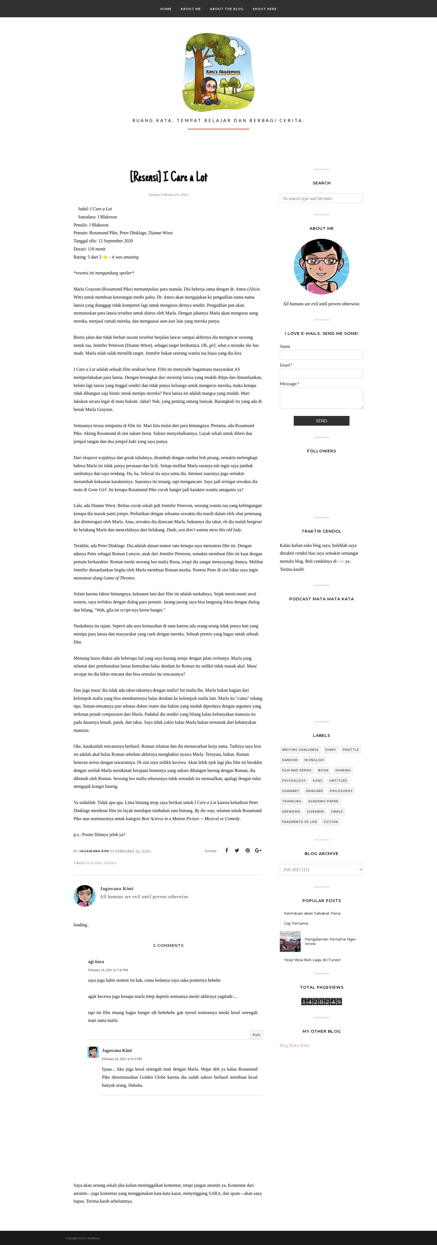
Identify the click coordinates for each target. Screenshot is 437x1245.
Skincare (314, 791)
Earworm (291, 811)
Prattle (351, 750)
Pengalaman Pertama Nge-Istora (331, 941)
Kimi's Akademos (89, 1238)
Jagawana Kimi (117, 1050)
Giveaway (315, 811)
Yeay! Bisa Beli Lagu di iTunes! (312, 959)
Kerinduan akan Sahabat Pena (312, 913)
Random (290, 760)
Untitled (338, 781)
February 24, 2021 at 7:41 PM (108, 970)
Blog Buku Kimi (295, 1045)
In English (314, 760)
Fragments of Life (299, 822)
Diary (330, 750)
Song (318, 781)
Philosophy (341, 791)
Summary (290, 791)
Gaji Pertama (296, 923)
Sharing (343, 770)
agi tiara (96, 961)
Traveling (292, 801)
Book (323, 770)
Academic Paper (323, 801)
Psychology (294, 781)
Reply (257, 1035)
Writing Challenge (300, 750)
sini (341, 561)
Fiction (331, 822)
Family (337, 811)
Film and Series (101, 863)
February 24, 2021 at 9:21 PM (122, 1059)
